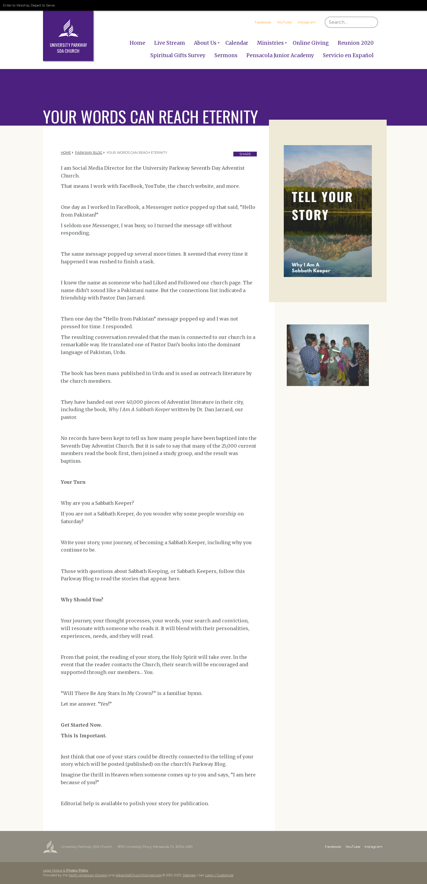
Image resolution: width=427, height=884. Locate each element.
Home (137, 43)
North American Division (88, 875)
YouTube (284, 22)
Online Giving (311, 43)
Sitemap (189, 875)
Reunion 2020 (356, 43)
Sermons (226, 55)
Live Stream (169, 43)
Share (245, 154)
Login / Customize (219, 875)
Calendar (236, 43)
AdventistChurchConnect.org (139, 875)
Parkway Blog (88, 152)
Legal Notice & (65, 870)
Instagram (307, 22)
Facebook (263, 22)
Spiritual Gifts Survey (177, 55)
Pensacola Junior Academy (280, 55)
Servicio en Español (348, 55)
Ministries (270, 43)
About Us (205, 43)
